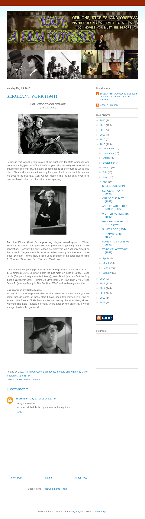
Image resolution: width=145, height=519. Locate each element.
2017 (103, 134)
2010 (103, 297)
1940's (18, 379)
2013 (103, 283)
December (109, 148)
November (109, 153)
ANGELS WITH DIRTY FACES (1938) (114, 207)
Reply (19, 412)
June (106, 177)
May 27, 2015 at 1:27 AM (42, 398)
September (109, 162)
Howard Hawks (32, 379)
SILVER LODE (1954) (114, 229)
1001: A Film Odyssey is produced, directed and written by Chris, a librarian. (118, 96)
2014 (103, 278)
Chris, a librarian (109, 105)
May (105, 181)
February (108, 268)
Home (48, 477)
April (105, 258)
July (105, 172)
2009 (103, 302)
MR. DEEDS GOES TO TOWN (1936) (114, 223)
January (107, 272)
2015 (103, 144)
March (106, 263)
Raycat (79, 511)
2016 (103, 139)
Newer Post (15, 477)
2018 (103, 130)
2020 (103, 120)
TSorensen (22, 398)
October (107, 157)
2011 (103, 293)
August (107, 167)
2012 (103, 288)
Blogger (102, 511)
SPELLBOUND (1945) (114, 185)
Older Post (81, 477)
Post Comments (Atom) (55, 488)
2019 (103, 125)
